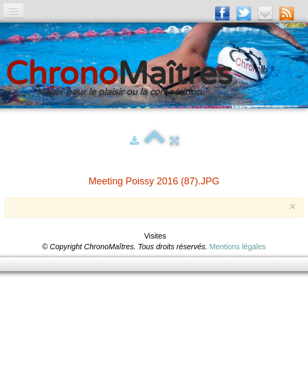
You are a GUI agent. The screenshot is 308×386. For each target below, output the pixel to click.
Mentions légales (237, 246)
